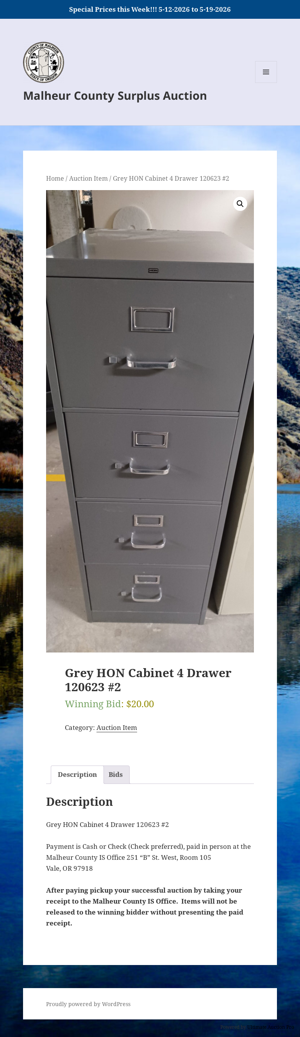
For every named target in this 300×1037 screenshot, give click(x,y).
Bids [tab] (116, 774)
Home (55, 178)
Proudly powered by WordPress (88, 1004)
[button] (240, 204)
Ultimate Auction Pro (270, 1027)
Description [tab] (77, 774)
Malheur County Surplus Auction (115, 95)
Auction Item (88, 178)
